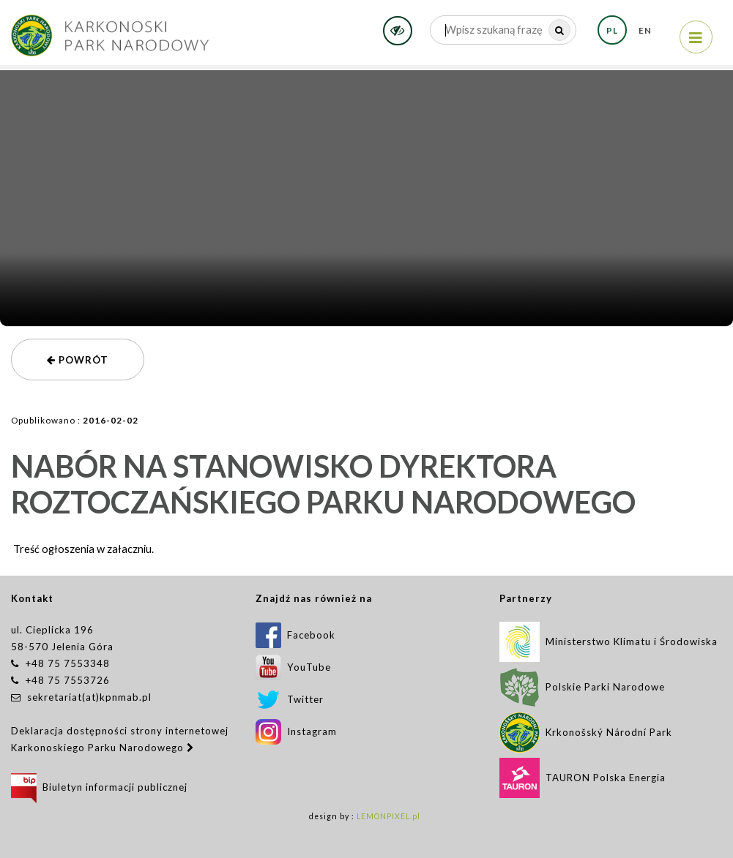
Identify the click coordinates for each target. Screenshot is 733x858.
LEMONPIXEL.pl (388, 816)
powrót (77, 360)
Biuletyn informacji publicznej (99, 787)
